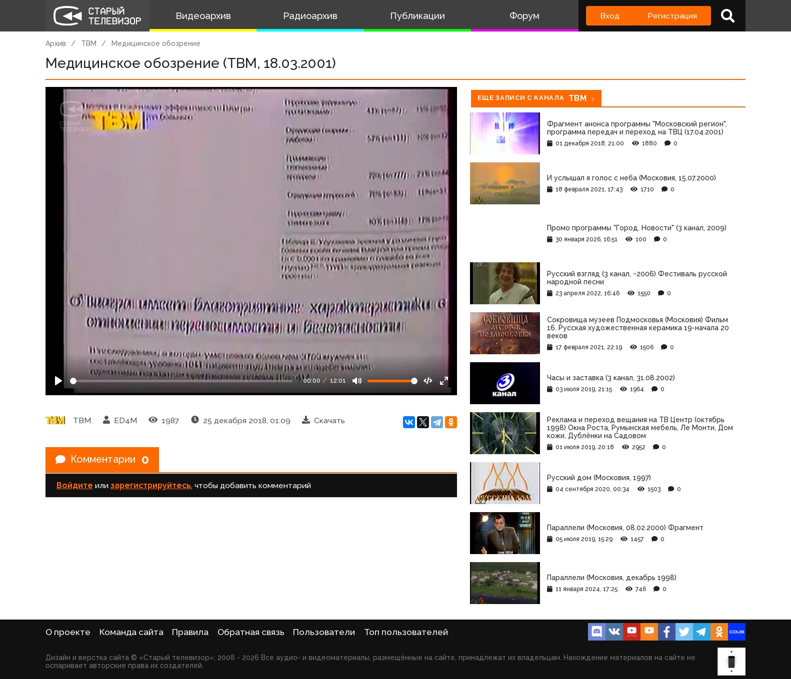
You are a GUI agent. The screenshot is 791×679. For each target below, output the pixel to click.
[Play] (58, 381)
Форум (525, 15)
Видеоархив (203, 15)
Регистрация (672, 15)
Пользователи (324, 632)
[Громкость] (393, 381)
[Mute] (357, 381)
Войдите (74, 485)
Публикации (417, 15)
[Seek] (181, 381)
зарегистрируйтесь (150, 485)
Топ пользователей (406, 632)
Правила (190, 632)
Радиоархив (310, 15)
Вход (610, 15)
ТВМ (88, 43)
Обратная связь (251, 632)
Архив (56, 43)
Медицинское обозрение (156, 43)
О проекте (68, 632)
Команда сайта (132, 632)
